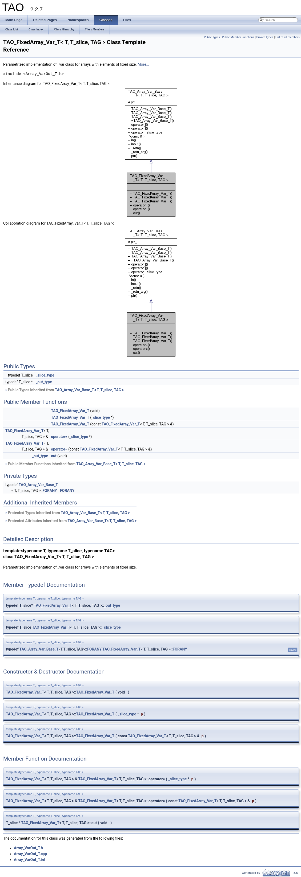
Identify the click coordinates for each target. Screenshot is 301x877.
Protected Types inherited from (67, 513)
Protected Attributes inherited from (71, 521)
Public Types (212, 37)
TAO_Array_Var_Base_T (38, 485)
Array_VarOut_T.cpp (30, 854)
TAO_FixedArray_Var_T (70, 411)
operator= (59, 436)
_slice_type (45, 375)
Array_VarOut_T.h (28, 848)
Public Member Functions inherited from (75, 464)
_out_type (44, 382)
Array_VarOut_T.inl (29, 860)
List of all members (287, 37)
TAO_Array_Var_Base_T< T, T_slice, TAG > (89, 390)
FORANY (50, 490)
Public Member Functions (238, 37)
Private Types (264, 37)
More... (143, 64)
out (53, 456)
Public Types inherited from (64, 390)
